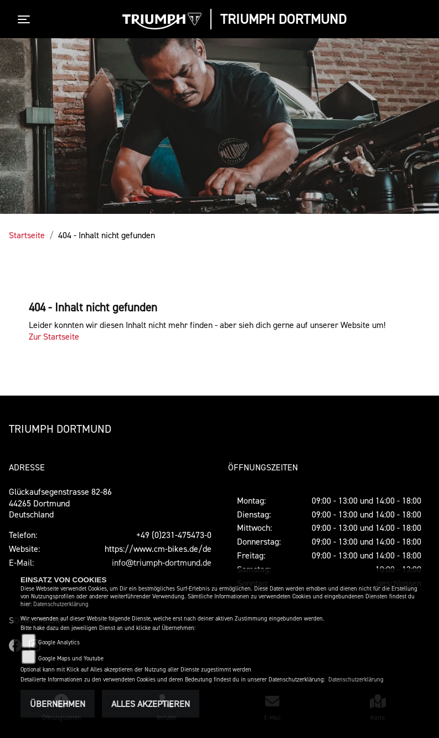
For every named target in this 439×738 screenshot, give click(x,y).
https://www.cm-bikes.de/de (158, 548)
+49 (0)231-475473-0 (173, 534)
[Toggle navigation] (26, 19)
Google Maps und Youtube (71, 658)
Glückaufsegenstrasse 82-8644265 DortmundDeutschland (60, 503)
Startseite (27, 234)
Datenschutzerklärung (61, 604)
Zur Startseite (54, 336)
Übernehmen (57, 703)
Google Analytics (59, 642)
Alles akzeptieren (150, 703)
